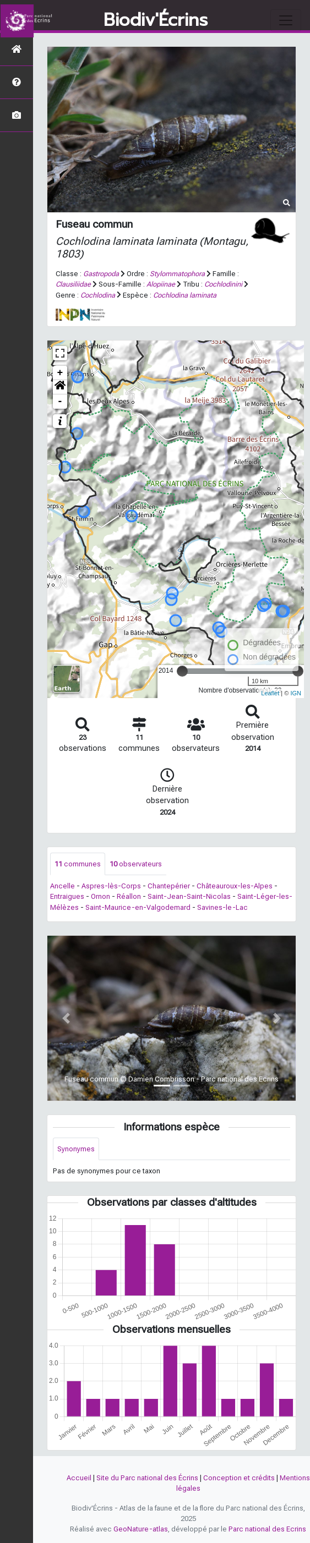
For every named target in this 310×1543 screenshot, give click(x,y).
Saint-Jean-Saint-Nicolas (189, 896)
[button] (60, 387)
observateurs (136, 864)
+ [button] (60, 373)
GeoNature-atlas (140, 1529)
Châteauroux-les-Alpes (235, 886)
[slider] (182, 671)
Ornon (100, 896)
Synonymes (76, 1149)
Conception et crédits (239, 1478)
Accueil (79, 1478)
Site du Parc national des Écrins (147, 1478)
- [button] (60, 401)
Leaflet (270, 693)
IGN (295, 693)
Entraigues (67, 896)
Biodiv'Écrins (156, 20)
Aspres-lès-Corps (111, 886)
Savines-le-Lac (222, 907)
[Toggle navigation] (285, 20)
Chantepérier (169, 886)
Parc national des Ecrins (267, 1529)
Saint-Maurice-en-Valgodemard (138, 907)
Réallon (129, 896)
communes (78, 864)
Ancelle (62, 886)
